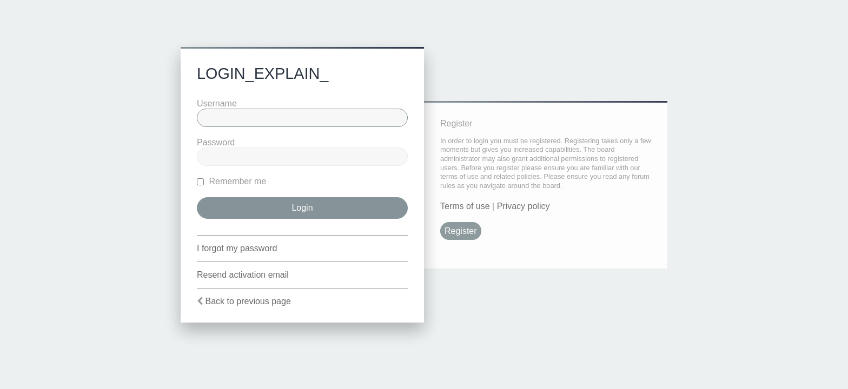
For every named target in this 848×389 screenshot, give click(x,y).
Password (216, 142)
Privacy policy (523, 206)
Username (217, 103)
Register (461, 231)
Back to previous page (247, 301)
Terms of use (465, 206)
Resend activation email (243, 274)
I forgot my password (237, 248)
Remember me (231, 181)
